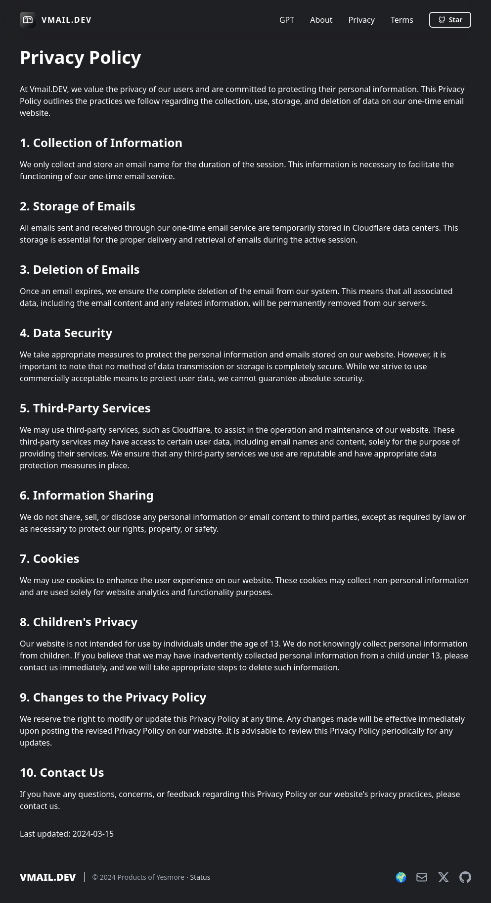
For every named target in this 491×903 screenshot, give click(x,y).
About (321, 19)
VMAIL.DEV (48, 877)
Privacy (362, 19)
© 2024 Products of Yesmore (138, 877)
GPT (286, 19)
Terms (402, 19)
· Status (198, 877)
